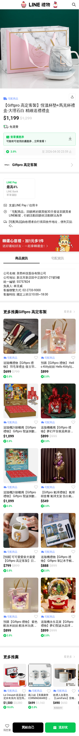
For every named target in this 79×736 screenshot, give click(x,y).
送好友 (60, 727)
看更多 (68, 311)
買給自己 (28, 727)
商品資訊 (21, 258)
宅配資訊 (57, 258)
